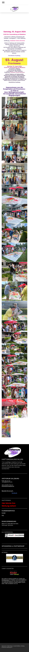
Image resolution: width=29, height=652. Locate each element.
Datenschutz (9, 646)
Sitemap (22, 646)
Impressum (4, 646)
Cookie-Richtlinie (16, 646)
